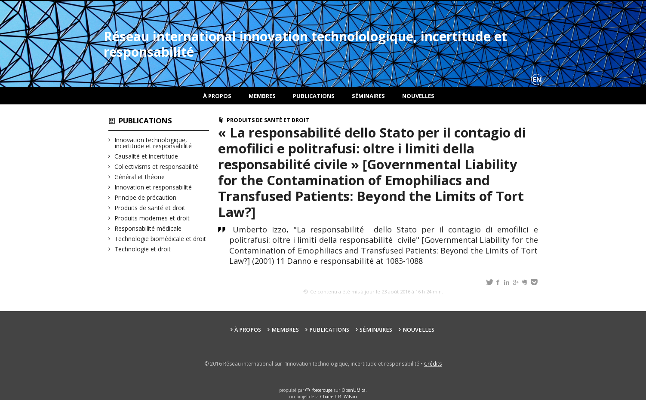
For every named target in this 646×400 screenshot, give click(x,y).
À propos (217, 96)
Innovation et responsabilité (153, 187)
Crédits (433, 363)
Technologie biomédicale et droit (160, 239)
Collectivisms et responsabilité (156, 166)
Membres (262, 96)
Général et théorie (140, 177)
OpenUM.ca (353, 390)
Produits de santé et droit (150, 208)
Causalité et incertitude (146, 156)
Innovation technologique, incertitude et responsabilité (153, 143)
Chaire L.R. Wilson (338, 397)
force (322, 390)
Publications (314, 96)
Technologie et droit (143, 249)
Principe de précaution (145, 197)
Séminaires (368, 96)
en (537, 79)
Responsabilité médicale (148, 228)
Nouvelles (418, 96)
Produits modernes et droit (152, 218)
